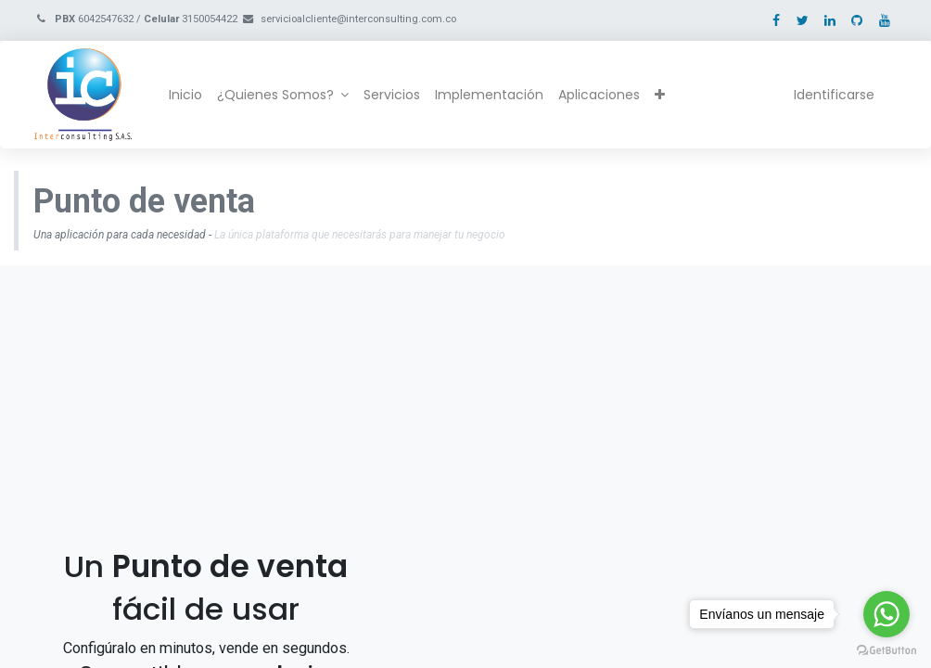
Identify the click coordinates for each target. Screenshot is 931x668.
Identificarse (834, 94)
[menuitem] (185, 95)
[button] (659, 95)
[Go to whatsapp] (886, 614)
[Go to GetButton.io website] (886, 649)
